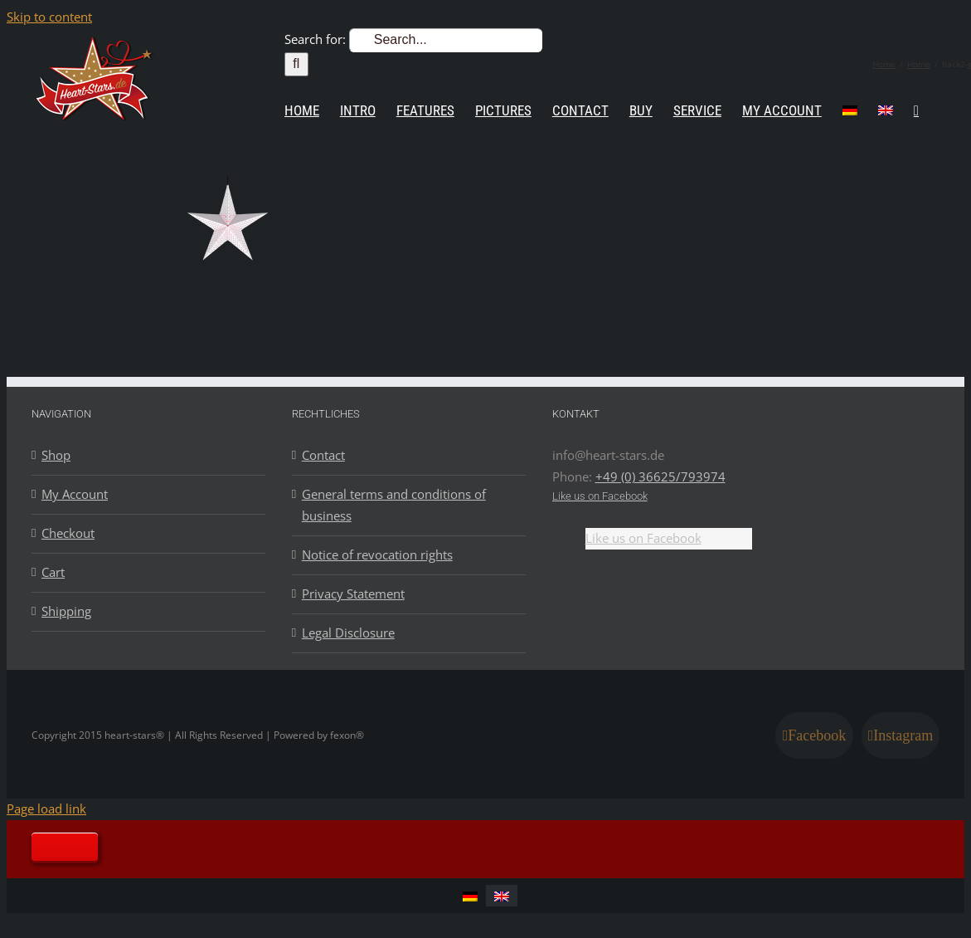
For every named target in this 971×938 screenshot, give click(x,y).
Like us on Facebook (600, 496)
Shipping (66, 611)
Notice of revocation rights (377, 554)
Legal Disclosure (348, 632)
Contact (323, 455)
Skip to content (49, 16)
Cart (53, 572)
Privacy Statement (353, 593)
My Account (74, 494)
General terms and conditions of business (394, 505)
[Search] (296, 64)
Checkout (68, 533)
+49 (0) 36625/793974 (660, 476)
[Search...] (445, 40)
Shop (55, 455)
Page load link (46, 808)
